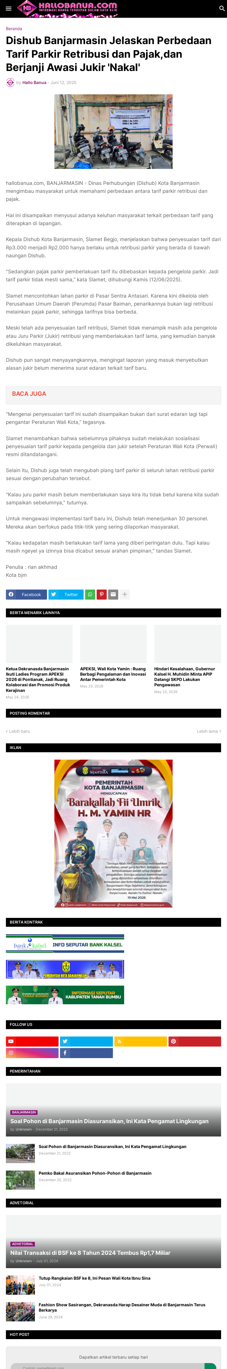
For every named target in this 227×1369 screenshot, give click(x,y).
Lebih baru (19, 731)
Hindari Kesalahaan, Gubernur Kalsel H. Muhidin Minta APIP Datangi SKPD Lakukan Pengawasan (184, 676)
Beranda (14, 29)
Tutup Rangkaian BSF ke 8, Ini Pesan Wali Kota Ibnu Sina (94, 1278)
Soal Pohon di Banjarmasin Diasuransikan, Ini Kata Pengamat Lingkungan (113, 1146)
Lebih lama (207, 731)
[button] (8, 9)
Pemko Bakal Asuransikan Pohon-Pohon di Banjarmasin (95, 1173)
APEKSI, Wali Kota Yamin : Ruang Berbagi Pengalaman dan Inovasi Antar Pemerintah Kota (113, 674)
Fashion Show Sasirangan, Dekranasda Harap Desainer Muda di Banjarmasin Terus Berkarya (122, 1307)
